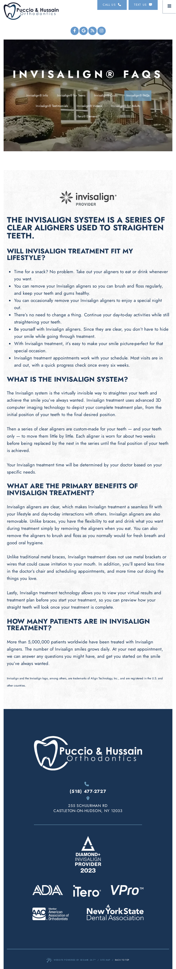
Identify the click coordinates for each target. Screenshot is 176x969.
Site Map (105, 960)
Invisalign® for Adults (125, 106)
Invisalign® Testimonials (52, 106)
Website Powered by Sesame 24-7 (71, 960)
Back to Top (122, 960)
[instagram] (101, 31)
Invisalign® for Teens (71, 95)
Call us (112, 5)
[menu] (169, 6)
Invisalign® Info (37, 95)
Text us (143, 5)
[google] (83, 31)
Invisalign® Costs (105, 95)
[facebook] (75, 31)
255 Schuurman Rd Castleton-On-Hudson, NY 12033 (88, 805)
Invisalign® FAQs (138, 95)
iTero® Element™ (88, 116)
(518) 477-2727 (88, 788)
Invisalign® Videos (89, 106)
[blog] (92, 31)
